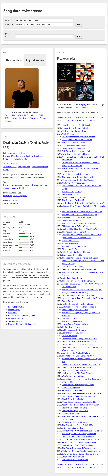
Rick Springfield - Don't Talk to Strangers (79, 295)
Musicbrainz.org (18, 156)
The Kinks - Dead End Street (74, 142)
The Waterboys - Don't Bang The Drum (78, 356)
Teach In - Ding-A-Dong (72, 191)
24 (72, 120)
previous (60, 117)
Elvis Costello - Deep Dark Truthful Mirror (79, 396)
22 (66, 120)
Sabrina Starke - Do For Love (74, 197)
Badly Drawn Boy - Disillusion (74, 422)
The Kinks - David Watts (72, 321)
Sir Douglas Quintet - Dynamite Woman (78, 136)
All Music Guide (37, 115)
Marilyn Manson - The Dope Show (76, 373)
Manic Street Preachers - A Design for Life (79, 402)
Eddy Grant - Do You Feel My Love (76, 353)
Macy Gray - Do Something (73, 266)
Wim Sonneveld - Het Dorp (73, 376)
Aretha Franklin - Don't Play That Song (78, 367)
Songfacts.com (24, 166)
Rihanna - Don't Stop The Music (75, 370)
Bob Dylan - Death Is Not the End (76, 151)
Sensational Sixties (16, 321)
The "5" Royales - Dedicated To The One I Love (81, 393)
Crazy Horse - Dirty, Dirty (72, 255)
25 (74, 120)
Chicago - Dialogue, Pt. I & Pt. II (75, 410)
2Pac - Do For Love (70, 194)
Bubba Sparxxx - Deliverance (74, 330)
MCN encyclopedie (13, 118)
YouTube (7, 203)
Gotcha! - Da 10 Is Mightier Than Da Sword (80, 454)
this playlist (83, 104)
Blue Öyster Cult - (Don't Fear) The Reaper (79, 214)
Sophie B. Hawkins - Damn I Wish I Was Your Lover (83, 229)
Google (8, 121)
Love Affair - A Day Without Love (75, 324)
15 (94, 117)
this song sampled (39, 185)
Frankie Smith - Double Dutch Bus (76, 128)
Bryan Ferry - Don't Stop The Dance (76, 217)
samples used (23, 185)
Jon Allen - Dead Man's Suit (73, 148)
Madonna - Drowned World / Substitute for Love (82, 451)
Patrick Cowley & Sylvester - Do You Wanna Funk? (83, 203)
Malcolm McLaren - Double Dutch (76, 125)
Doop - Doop (67, 301)
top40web (7, 195)
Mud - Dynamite (68, 134)
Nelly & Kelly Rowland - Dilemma (76, 252)
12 (86, 117)
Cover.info (40, 177)
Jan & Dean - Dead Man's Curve (75, 459)
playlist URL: (8, 35)
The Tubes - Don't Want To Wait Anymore (79, 448)
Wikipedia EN (23, 115)
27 (80, 120)
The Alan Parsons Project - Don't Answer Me (80, 281)
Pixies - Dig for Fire (70, 249)
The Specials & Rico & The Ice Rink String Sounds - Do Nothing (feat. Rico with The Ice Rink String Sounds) (83, 261)
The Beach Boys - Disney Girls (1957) (77, 425)
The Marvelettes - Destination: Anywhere (79, 177)
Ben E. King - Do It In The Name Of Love (79, 341)
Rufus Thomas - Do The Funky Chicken (78, 344)
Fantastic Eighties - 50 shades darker (23, 324)
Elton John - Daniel (70, 318)
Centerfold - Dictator (70, 413)
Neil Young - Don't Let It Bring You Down (79, 433)
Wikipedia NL (10, 115)
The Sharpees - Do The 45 (73, 200)
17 (99, 117)
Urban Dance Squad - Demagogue (76, 174)
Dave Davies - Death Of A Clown (75, 154)
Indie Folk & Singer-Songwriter (21, 315)
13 (88, 117)
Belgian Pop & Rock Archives (35, 118)
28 (83, 120)
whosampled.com (10, 188)
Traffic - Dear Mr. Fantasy (72, 327)
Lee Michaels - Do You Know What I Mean (79, 269)
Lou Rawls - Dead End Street (74, 145)
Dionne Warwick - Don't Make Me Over (78, 436)
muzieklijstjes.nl (20, 195)
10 (80, 117)
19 (58, 120)
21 (64, 120)
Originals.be (8, 177)
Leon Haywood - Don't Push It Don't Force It (80, 439)
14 (91, 117)
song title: (9, 24)
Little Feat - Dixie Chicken (72, 428)
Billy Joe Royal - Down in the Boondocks (79, 307)
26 (77, 120)
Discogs (6, 156)
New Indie (12, 312)
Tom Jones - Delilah (70, 243)
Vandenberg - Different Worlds (74, 246)
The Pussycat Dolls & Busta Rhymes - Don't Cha (82, 211)
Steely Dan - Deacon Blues (73, 456)
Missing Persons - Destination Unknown (79, 180)
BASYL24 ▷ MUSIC (16, 307)
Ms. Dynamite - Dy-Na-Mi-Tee (74, 131)
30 (88, 120)
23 (69, 120)
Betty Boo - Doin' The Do (72, 278)
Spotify (15, 203)
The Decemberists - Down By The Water (78, 223)
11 (83, 117)
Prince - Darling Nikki (71, 387)
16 (97, 117)
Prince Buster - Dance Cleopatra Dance (78, 384)
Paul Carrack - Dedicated (72, 390)
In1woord (44, 269)
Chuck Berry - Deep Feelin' (73, 399)
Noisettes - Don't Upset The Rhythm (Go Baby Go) (82, 298)
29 (85, 120)
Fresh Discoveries (15, 318)
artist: (7, 20)
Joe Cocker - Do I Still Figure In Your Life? (79, 338)
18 (102, 117)
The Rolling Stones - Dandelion (75, 232)
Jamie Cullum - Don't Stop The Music (77, 445)
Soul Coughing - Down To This (75, 309)
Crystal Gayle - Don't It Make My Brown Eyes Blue (82, 430)
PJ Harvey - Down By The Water (75, 226)
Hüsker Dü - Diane (69, 335)
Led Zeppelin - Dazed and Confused (77, 139)
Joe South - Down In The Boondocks (77, 304)
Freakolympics (14, 309)
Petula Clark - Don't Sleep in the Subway (79, 442)
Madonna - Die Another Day (73, 183)
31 (91, 120)
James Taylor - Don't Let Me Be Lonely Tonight (81, 364)
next (94, 120)
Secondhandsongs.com (25, 177)
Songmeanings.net (40, 166)
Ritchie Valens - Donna (71, 220)
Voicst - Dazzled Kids (70, 240)
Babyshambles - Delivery (72, 333)
